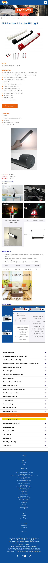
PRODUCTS (24, 468)
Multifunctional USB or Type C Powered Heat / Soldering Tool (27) (21, 363)
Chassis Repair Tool (24, 496)
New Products (24, 471)
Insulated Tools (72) (8, 431)
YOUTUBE (24, 556)
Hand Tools (24, 493)
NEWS (24, 513)
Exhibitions (24, 515)
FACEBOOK (18, 556)
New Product (24, 527)
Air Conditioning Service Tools (24, 480)
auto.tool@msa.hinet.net (31, 546)
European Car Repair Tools (24, 483)
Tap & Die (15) (7, 434)
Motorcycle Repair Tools (24, 499)
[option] (8, 55)
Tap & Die (24, 504)
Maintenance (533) (8, 378)
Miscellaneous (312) (8, 427)
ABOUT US (24, 462)
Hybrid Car (24, 505)
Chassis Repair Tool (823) (10, 411)
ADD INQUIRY (11, 106)
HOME (24, 455)
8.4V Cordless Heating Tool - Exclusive (24, 472)
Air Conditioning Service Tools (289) (13, 374)
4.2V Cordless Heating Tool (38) (12, 360)
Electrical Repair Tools (24, 488)
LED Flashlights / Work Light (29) (10, 419)
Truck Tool (24, 508)
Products (8, 18)
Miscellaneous (24, 501)
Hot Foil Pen (24, 479)
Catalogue (24, 525)
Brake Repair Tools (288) (10, 385)
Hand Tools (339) (8, 404)
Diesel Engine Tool (24, 507)
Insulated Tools (24, 502)
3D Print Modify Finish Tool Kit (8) (12, 367)
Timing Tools (24, 491)
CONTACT (24, 531)
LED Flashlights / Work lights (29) (12, 415)
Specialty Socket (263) (9, 407)
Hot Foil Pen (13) (7, 371)
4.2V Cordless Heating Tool (24, 474)
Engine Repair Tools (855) (10, 396)
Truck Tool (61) (7, 445)
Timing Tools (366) (8, 400)
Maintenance (24, 482)
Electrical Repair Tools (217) (10, 393)
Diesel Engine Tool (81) (9, 442)
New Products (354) (8, 352)
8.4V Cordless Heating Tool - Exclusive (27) (15, 356)
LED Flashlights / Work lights (20, 18)
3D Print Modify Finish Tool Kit (24, 477)
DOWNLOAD (24, 523)
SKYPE (30, 556)
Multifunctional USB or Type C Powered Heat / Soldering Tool (24, 475)
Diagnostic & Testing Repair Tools (24, 486)
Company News (24, 518)
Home (2, 18)
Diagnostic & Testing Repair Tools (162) (14, 389)
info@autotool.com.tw (20, 546)
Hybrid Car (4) (7, 438)
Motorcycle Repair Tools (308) (11, 423)
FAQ (24, 464)
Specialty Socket (24, 494)
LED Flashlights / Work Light (35, 18)
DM (24, 517)
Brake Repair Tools (24, 485)
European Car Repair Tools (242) (12, 382)
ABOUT (24, 460)
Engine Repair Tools (24, 490)
